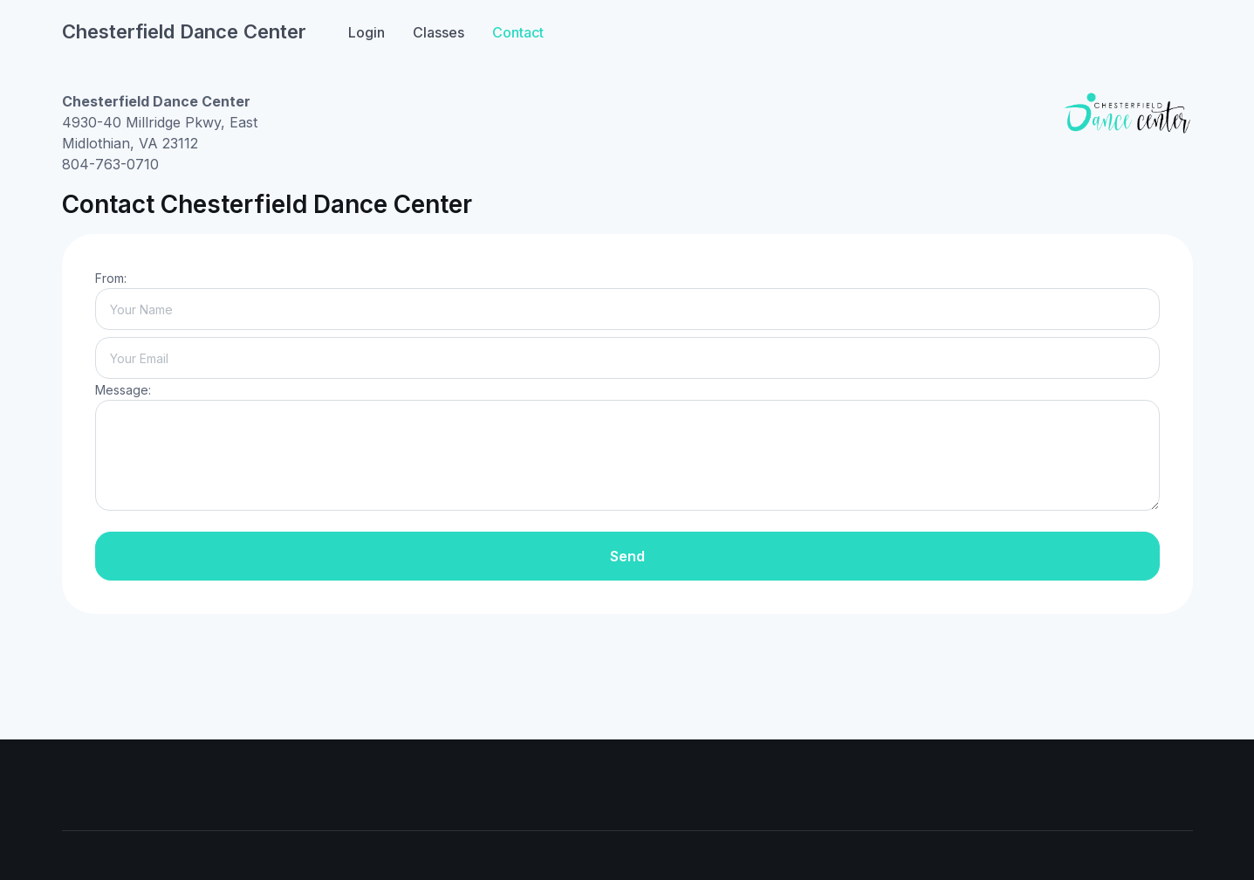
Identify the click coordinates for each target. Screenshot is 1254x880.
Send (627, 556)
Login (366, 32)
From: (111, 278)
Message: (123, 389)
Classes (438, 32)
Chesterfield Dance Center (184, 31)
